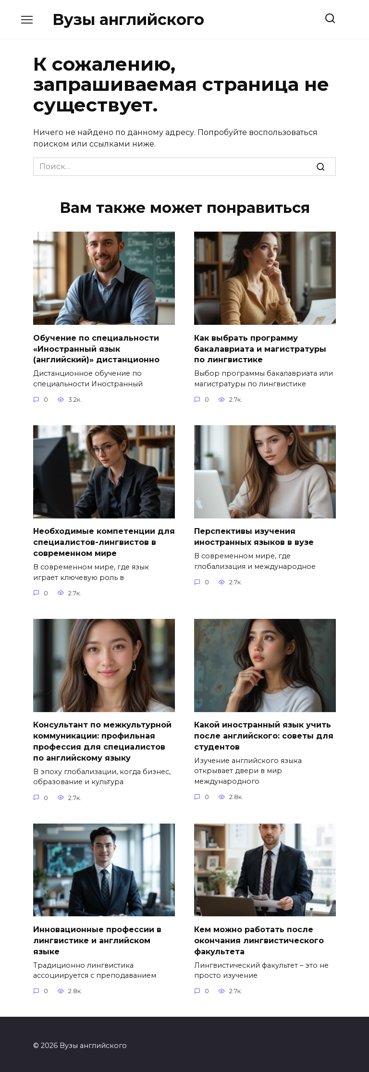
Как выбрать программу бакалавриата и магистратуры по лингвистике (260, 348)
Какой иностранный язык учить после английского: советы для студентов (263, 733)
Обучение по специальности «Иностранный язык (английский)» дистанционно (96, 348)
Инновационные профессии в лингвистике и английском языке (97, 937)
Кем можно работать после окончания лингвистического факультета (259, 937)
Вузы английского (128, 19)
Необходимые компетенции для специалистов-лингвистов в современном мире (104, 541)
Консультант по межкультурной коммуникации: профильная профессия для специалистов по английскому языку (102, 739)
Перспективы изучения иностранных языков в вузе (254, 535)
